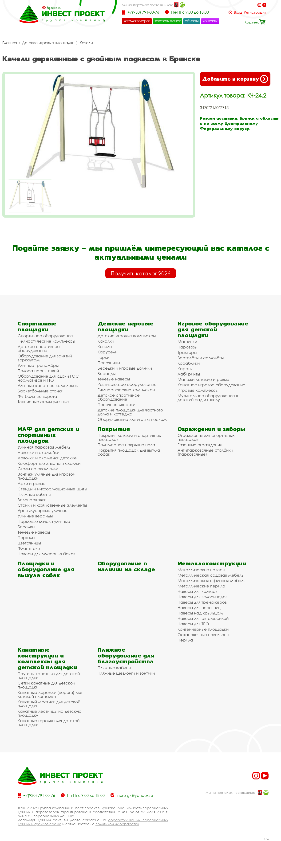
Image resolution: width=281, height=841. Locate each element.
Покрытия (114, 429)
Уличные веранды (35, 516)
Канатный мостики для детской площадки (49, 704)
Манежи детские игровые (203, 379)
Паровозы (187, 347)
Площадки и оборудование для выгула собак (46, 569)
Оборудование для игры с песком (132, 419)
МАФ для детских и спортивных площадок (48, 435)
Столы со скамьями (38, 469)
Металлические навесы (201, 570)
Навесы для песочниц (199, 608)
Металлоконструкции (212, 563)
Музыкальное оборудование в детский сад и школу (208, 398)
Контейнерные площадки (203, 629)
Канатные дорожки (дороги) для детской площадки (50, 694)
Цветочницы (29, 543)
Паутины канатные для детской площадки (49, 676)
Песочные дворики (116, 405)
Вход (238, 12)
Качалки (106, 341)
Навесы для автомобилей (203, 618)
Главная (9, 42)
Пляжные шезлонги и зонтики (126, 673)
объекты (191, 21)
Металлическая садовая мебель (210, 575)
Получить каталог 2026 (140, 273)
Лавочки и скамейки (38, 452)
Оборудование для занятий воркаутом (45, 358)
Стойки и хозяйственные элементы (52, 505)
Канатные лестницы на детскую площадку (49, 713)
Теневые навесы (114, 379)
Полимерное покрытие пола (126, 445)
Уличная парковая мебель (44, 447)
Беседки (26, 527)
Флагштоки (29, 548)
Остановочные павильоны (203, 635)
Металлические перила (201, 586)
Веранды (106, 374)
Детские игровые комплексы (127, 336)
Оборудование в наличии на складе (126, 566)
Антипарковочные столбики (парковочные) (205, 452)
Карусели (107, 352)
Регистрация (255, 12)
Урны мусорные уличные (42, 510)
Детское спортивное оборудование (39, 348)
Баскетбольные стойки (40, 391)
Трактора (187, 352)
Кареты (185, 369)
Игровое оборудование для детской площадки (213, 329)
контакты (210, 21)
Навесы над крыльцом (200, 613)
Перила (185, 640)
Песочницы (109, 363)
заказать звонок (167, 21)
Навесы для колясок (198, 591)
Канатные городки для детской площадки (48, 723)
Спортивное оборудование (45, 336)
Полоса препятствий (38, 371)
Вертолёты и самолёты (201, 358)
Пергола (26, 538)
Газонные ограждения (200, 445)
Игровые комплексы (198, 390)
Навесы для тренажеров (202, 602)
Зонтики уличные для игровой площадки (46, 476)
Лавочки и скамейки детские (47, 458)
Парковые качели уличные (44, 521)
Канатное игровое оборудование (211, 385)
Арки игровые (31, 483)
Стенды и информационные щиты (52, 489)
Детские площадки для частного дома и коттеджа (130, 412)
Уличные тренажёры (38, 365)
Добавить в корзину (235, 79)
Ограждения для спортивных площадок (206, 437)
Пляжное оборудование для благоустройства (126, 655)
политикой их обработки (117, 824)
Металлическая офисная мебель (211, 581)
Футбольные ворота (37, 396)
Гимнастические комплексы (46, 341)
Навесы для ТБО (193, 624)
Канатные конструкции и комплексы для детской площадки (47, 658)
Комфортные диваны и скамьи (49, 463)
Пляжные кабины (34, 494)
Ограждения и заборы (211, 429)
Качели (86, 42)
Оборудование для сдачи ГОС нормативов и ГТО (48, 378)
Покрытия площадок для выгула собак (129, 452)
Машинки (187, 342)
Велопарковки (32, 500)
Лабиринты (189, 374)
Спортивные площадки (37, 326)
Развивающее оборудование (127, 384)
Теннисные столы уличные (43, 402)
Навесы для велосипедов (202, 597)
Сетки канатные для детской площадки (46, 685)
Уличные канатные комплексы (48, 385)
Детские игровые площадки (48, 42)
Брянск (54, 7)
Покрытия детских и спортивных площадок (129, 437)
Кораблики (189, 363)
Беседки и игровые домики (125, 368)
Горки (103, 357)
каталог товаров (136, 21)
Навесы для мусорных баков (46, 554)
